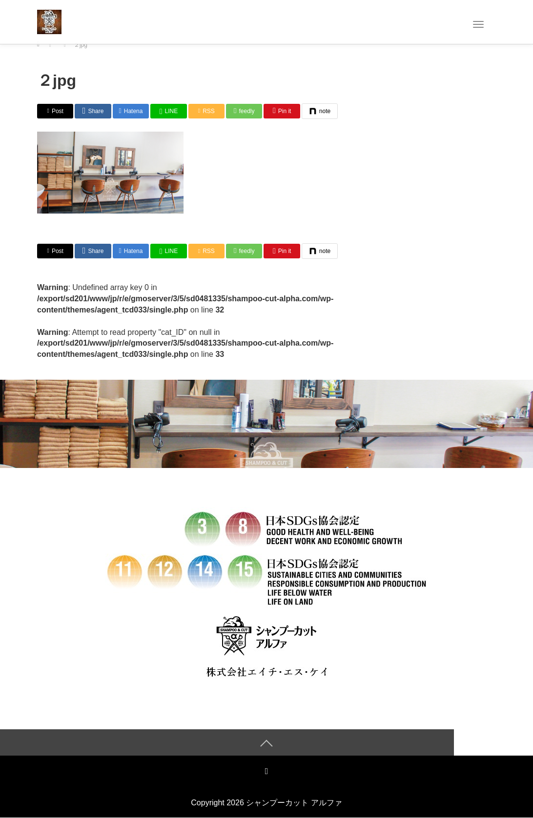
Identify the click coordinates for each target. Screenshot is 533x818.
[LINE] (168, 111)
